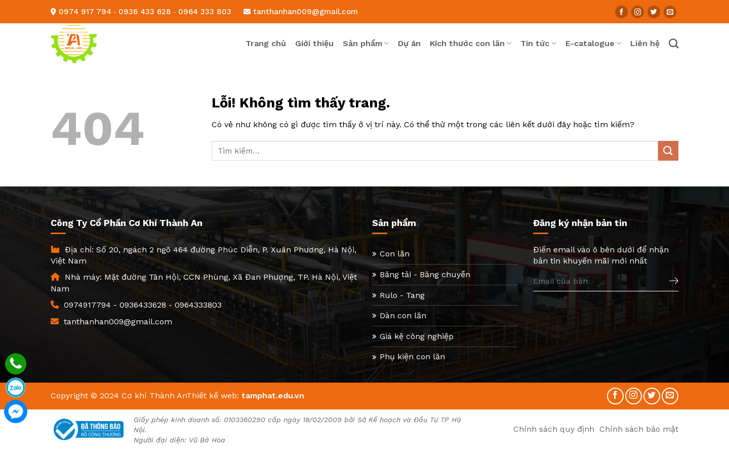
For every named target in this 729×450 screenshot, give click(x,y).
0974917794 (87, 305)
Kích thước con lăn (470, 44)
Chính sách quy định (553, 429)
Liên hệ (645, 43)
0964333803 (198, 305)
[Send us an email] (670, 12)
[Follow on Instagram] (637, 12)
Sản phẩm (366, 44)
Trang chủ (266, 43)
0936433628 (142, 305)
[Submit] (668, 151)
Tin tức (538, 44)
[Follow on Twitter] (653, 12)
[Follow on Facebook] (621, 12)
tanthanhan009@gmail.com (301, 11)
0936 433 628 (144, 11)
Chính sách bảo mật (638, 429)
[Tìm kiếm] (673, 43)
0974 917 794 (85, 11)
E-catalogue (593, 44)
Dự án (409, 43)
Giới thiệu (314, 43)
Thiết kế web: (212, 395)
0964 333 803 (204, 11)
